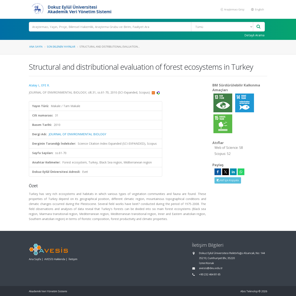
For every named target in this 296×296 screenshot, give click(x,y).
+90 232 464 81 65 (210, 274)
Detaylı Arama (254, 35)
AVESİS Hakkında (54, 259)
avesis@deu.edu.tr (211, 268)
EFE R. (45, 85)
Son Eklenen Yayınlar (61, 46)
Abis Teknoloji (249, 291)
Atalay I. (34, 85)
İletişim (73, 259)
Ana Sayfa (36, 46)
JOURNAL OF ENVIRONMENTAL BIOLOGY (77, 134)
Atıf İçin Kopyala (228, 180)
